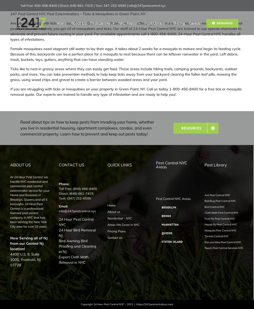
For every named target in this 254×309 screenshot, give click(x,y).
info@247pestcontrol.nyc (147, 6)
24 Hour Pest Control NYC (76, 222)
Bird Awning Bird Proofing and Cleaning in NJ (77, 246)
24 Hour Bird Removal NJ (77, 233)
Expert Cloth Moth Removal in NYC (74, 260)
